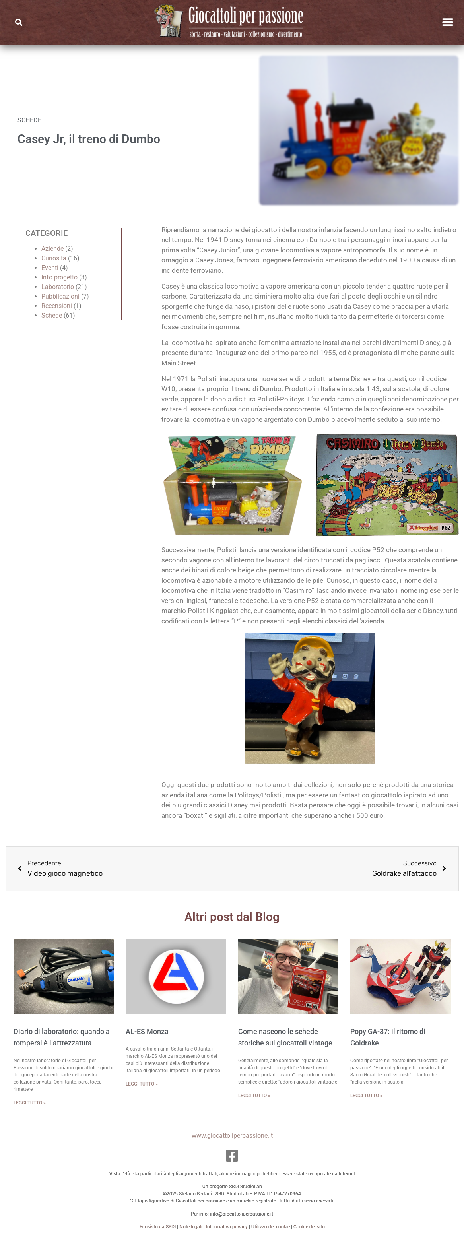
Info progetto (59, 286)
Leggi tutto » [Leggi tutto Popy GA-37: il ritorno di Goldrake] (366, 1104)
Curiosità (53, 267)
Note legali (190, 1235)
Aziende (52, 257)
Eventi (49, 276)
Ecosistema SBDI (158, 1235)
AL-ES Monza (147, 1040)
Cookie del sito (309, 1235)
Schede (51, 324)
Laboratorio (57, 295)
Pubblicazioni (60, 305)
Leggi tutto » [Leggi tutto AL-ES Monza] (142, 1093)
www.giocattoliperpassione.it (232, 1144)
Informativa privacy (227, 1235)
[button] (18, 22)
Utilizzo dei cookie (270, 1235)
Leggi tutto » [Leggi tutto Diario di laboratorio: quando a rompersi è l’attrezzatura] (30, 1111)
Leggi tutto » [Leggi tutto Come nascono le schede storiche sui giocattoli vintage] (254, 1104)
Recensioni (56, 314)
